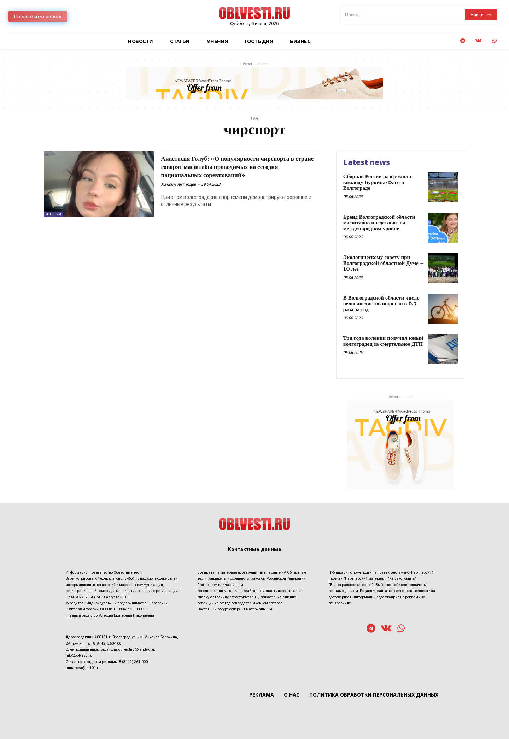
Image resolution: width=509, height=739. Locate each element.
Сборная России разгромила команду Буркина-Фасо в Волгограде (377, 182)
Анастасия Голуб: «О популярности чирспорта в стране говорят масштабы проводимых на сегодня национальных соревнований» (239, 166)
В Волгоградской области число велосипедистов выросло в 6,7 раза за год (381, 304)
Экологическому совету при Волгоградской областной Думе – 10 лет (383, 263)
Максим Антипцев (178, 184)
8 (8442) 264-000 (133, 662)
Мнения (53, 214)
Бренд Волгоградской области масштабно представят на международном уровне (379, 223)
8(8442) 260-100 (107, 643)
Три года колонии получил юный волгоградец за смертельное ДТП (383, 341)
